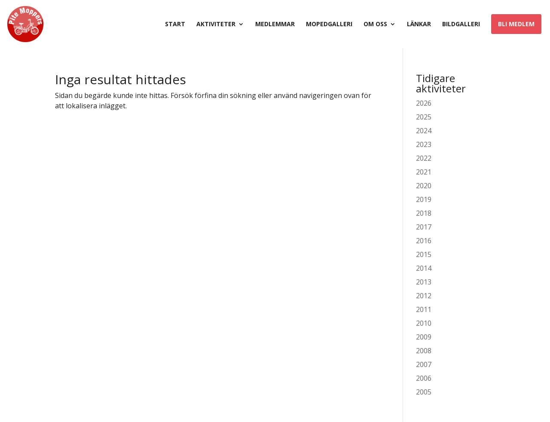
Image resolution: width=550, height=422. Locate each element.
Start (175, 24)
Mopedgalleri (329, 24)
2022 (423, 158)
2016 (423, 240)
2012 (423, 295)
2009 (423, 337)
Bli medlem (516, 24)
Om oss (375, 24)
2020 (423, 185)
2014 (423, 268)
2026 (423, 103)
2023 (423, 144)
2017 (423, 227)
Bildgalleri (461, 24)
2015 (423, 254)
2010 (423, 323)
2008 (423, 350)
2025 (423, 117)
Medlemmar (275, 24)
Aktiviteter (215, 24)
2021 (423, 172)
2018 (423, 213)
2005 (423, 392)
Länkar (419, 24)
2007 (423, 364)
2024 (423, 130)
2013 (423, 282)
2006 (423, 378)
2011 (423, 309)
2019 (423, 199)
